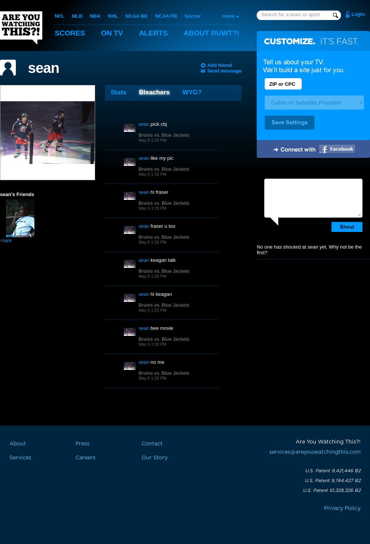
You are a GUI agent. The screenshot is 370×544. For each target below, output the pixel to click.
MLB (77, 16)
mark (6, 240)
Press (82, 444)
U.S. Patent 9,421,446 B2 (333, 470)
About (211, 33)
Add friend (219, 65)
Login (358, 14)
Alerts (153, 33)
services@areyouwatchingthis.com (315, 452)
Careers (86, 458)
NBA (95, 16)
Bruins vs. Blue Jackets (164, 135)
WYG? (192, 92)
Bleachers (154, 92)
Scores (70, 33)
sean (43, 68)
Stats (118, 92)
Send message (224, 71)
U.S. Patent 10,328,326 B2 (332, 490)
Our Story (155, 458)
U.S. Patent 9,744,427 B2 (333, 480)
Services (20, 458)
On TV (112, 33)
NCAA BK (136, 16)
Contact (152, 444)
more (228, 16)
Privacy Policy (342, 508)
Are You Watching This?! (21, 28)
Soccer (193, 16)
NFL (59, 16)
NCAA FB (166, 16)
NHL (113, 16)
